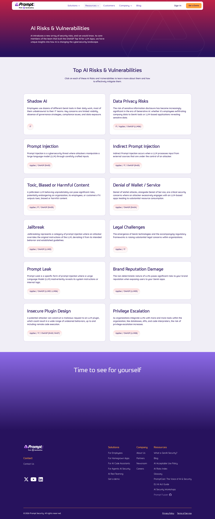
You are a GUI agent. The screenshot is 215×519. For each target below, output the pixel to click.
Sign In (177, 5)
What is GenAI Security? (165, 453)
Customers (109, 5)
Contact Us (28, 464)
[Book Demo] (194, 5)
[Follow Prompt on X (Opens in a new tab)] (26, 479)
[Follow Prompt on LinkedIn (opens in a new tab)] (33, 479)
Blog (138, 5)
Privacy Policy (168, 513)
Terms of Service (184, 513)
